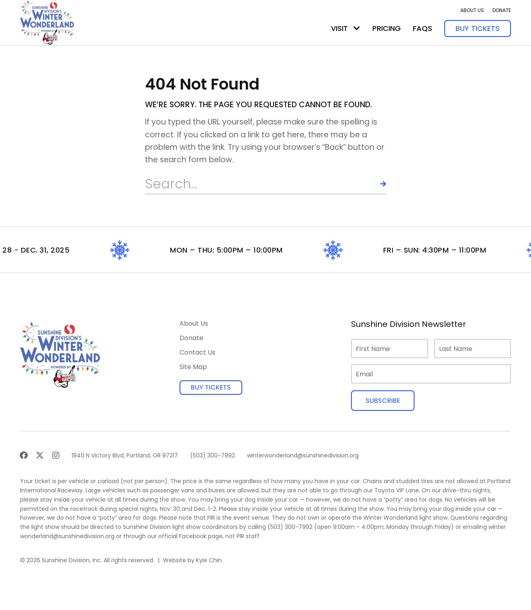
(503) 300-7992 (290, 527)
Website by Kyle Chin (192, 560)
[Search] (376, 184)
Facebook (192, 536)
